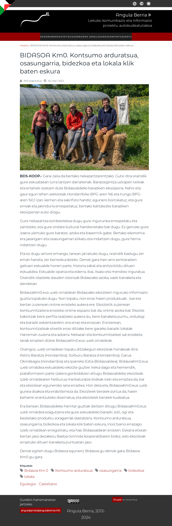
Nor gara (90, 35)
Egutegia (28, 480)
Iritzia (67, 35)
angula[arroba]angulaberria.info (40, 507)
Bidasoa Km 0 (36, 467)
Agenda (78, 35)
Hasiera (44, 35)
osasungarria (110, 467)
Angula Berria (131, 15)
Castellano (48, 480)
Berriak (56, 35)
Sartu (129, 35)
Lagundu (103, 35)
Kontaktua (116, 35)
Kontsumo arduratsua (73, 467)
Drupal (117, 496)
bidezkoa (136, 467)
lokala (29, 473)
